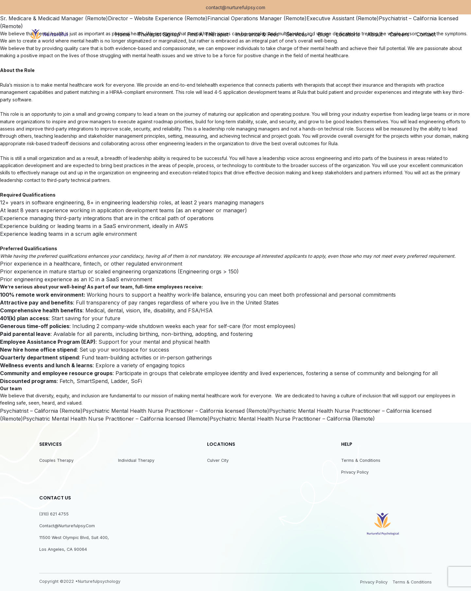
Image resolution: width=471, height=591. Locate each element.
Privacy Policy (355, 472)
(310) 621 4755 (54, 514)
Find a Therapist (207, 34)
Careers (399, 34)
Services (296, 34)
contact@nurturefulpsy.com (236, 7)
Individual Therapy (136, 460)
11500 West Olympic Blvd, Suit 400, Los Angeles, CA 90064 (74, 543)
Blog (323, 34)
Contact (426, 34)
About (374, 34)
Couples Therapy (56, 460)
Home (122, 34)
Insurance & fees (257, 34)
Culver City (218, 460)
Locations (348, 34)
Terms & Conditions (360, 460)
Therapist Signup (158, 34)
